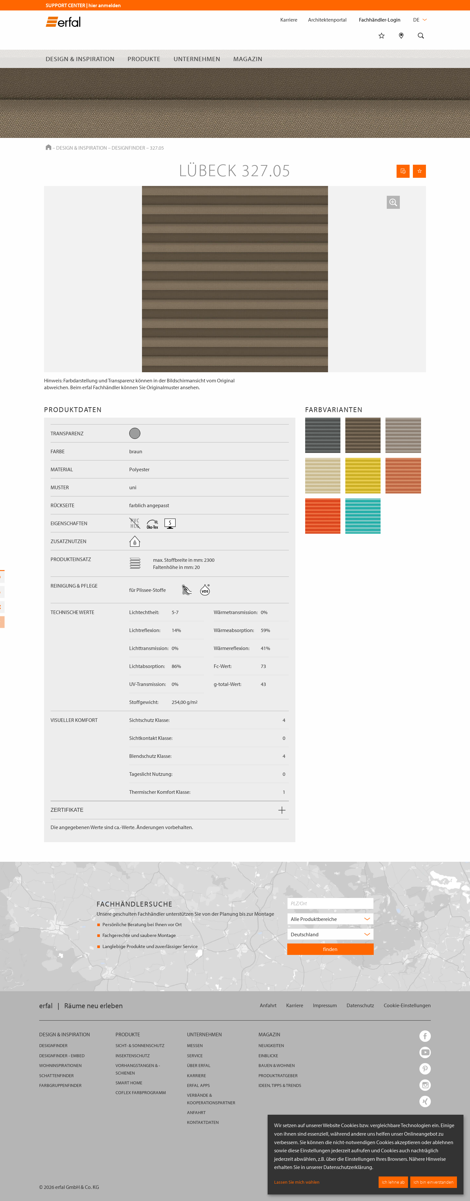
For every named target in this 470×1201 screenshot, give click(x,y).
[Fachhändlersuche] (401, 59)
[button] (393, 202)
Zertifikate (168, 810)
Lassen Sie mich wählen (297, 1182)
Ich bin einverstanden (434, 1182)
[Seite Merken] (419, 171)
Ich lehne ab (393, 1182)
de (419, 19)
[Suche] (421, 59)
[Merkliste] (381, 59)
